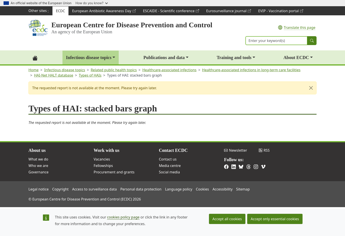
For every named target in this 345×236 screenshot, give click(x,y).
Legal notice (38, 189)
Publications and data (164, 57)
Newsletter (235, 150)
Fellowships (103, 165)
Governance (38, 172)
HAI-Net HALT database (53, 75)
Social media (169, 172)
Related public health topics (114, 69)
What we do (38, 159)
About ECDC (296, 57)
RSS (264, 150)
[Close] (311, 88)
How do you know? (92, 3)
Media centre (170, 165)
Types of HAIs (90, 75)
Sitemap (243, 189)
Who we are (38, 165)
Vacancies (102, 159)
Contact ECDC (173, 150)
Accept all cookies (227, 218)
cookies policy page (123, 217)
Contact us (168, 159)
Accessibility (223, 189)
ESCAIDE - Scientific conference (171, 11)
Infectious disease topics (88, 57)
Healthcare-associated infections (169, 69)
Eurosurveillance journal (228, 11)
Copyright (60, 189)
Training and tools (234, 57)
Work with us (106, 150)
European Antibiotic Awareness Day (104, 11)
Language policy (178, 189)
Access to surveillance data (94, 189)
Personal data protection (140, 189)
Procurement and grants (114, 172)
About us (37, 150)
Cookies (202, 189)
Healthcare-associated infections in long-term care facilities (251, 69)
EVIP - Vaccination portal (280, 11)
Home (33, 69)
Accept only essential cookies (275, 218)
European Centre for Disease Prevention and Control (131, 25)
